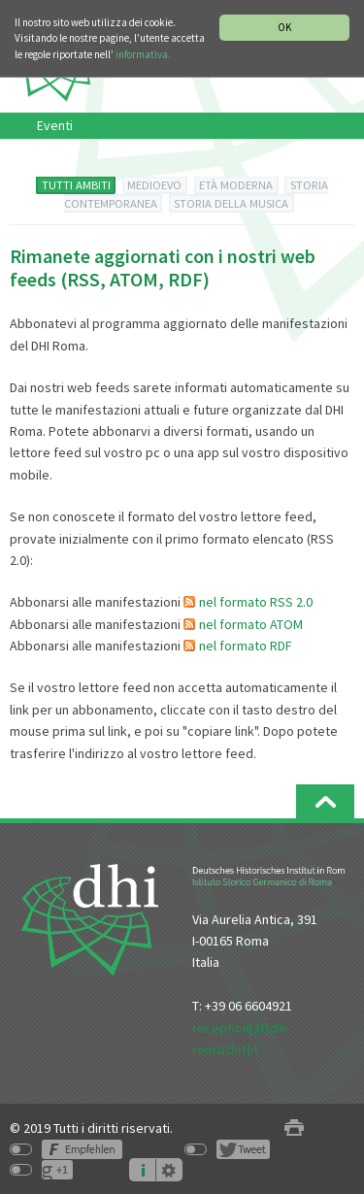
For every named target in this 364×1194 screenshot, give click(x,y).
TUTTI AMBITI (76, 185)
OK (284, 27)
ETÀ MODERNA (236, 185)
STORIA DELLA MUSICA (231, 203)
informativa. (143, 54)
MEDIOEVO (154, 185)
